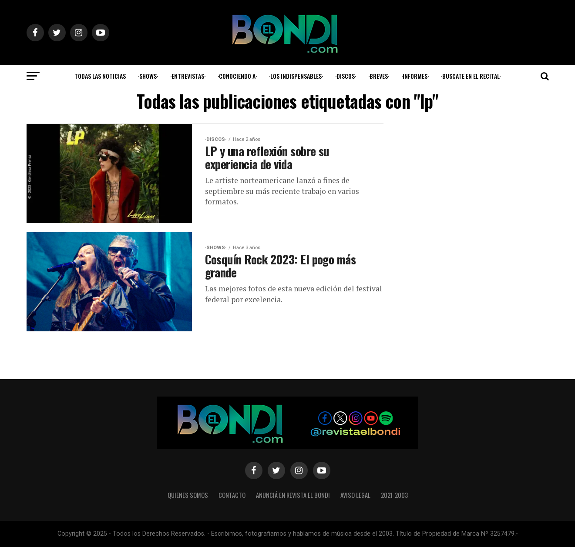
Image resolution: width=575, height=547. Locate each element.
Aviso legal (355, 495)
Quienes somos (188, 495)
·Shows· (148, 75)
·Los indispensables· (296, 75)
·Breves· (378, 75)
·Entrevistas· (187, 75)
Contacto (232, 495)
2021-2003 (394, 495)
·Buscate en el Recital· (471, 75)
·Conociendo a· (237, 75)
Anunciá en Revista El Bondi (293, 495)
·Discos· (345, 75)
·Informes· (415, 75)
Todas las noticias (100, 75)
